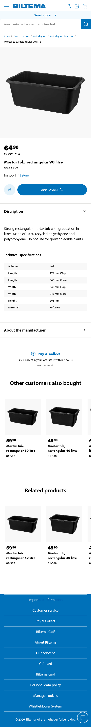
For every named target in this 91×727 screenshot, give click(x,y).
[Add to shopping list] (9, 189)
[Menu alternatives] (6, 6)
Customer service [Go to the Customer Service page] (45, 610)
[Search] (86, 24)
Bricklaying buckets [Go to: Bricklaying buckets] (61, 36)
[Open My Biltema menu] (69, 6)
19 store (23, 175)
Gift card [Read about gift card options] (45, 663)
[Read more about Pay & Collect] (45, 353)
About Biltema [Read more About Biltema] (45, 642)
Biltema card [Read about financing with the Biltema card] (45, 674)
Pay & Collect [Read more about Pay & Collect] (45, 621)
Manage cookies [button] (45, 695)
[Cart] (85, 6)
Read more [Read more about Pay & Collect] (45, 365)
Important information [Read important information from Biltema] (45, 599)
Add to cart (52, 189)
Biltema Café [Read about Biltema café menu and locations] (45, 631)
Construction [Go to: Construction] (21, 36)
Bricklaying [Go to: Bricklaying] (39, 36)
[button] (45, 15)
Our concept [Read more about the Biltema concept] (45, 653)
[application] (83, 718)
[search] (45, 24)
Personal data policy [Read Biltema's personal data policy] (45, 685)
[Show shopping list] (77, 6)
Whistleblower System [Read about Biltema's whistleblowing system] (45, 706)
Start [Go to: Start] (7, 36)
